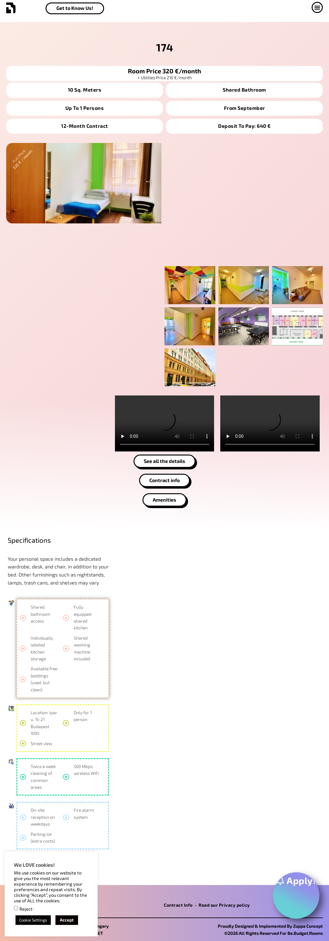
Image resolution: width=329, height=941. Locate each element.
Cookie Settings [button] (33, 919)
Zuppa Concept (308, 926)
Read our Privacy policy (224, 905)
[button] (317, 7)
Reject (26, 909)
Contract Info (178, 905)
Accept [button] (67, 919)
